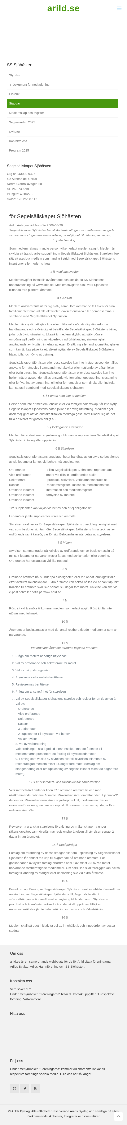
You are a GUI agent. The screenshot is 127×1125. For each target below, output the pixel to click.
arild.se (63, 8)
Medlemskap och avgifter (26, 113)
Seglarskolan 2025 (22, 122)
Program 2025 (19, 150)
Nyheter (14, 131)
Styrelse (14, 75)
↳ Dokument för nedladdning (29, 84)
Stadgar (14, 103)
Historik (14, 94)
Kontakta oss (18, 141)
